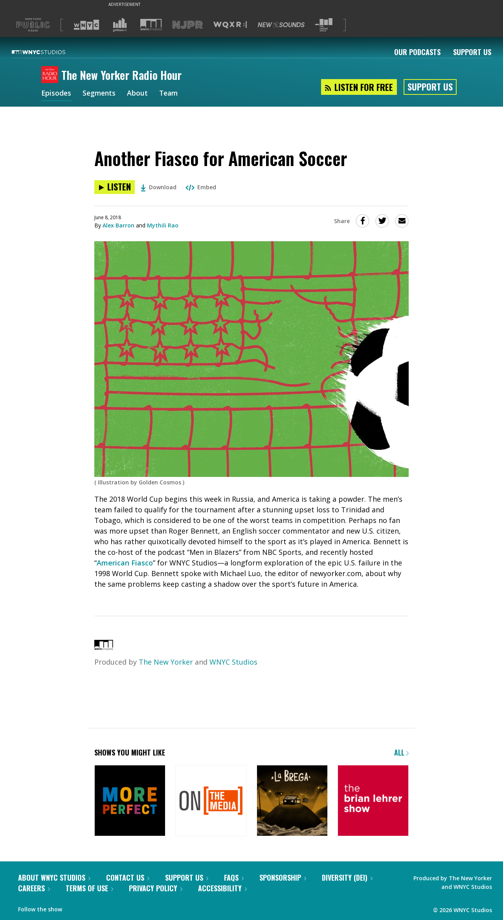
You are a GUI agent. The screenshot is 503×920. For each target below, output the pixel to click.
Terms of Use (89, 888)
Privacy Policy (155, 888)
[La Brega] (292, 801)
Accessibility (222, 888)
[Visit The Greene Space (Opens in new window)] (323, 25)
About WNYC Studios (54, 877)
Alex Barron (118, 225)
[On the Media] (210, 801)
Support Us (472, 52)
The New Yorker (166, 662)
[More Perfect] (129, 801)
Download (158, 187)
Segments (100, 93)
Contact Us (127, 877)
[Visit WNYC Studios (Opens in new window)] (151, 24)
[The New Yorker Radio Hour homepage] (51, 75)
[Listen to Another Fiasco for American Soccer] (114, 187)
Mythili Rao (162, 225)
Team (172, 93)
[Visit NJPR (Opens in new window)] (188, 25)
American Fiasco (125, 562)
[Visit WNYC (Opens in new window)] (86, 25)
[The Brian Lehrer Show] (373, 801)
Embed (200, 187)
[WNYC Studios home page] (48, 51)
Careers (34, 888)
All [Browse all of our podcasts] (401, 752)
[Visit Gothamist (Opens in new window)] (120, 25)
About (139, 93)
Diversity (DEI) (347, 877)
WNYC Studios (233, 662)
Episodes (56, 93)
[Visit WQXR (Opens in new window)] (230, 25)
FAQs (234, 877)
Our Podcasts (417, 52)
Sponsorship (282, 877)
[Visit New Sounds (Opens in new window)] (281, 25)
